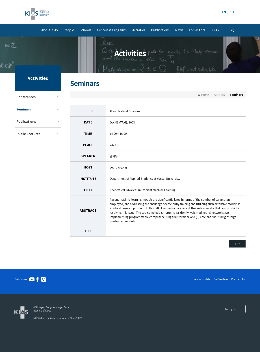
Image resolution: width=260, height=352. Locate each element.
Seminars (23, 109)
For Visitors (197, 29)
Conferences (26, 96)
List (237, 244)
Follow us (20, 279)
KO (231, 11)
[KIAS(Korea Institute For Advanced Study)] (37, 12)
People (69, 29)
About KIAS (49, 29)
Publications (160, 29)
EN (224, 11)
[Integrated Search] (232, 30)
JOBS (215, 29)
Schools (85, 29)
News (179, 29)
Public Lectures (28, 133)
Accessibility (202, 279)
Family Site (231, 309)
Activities (138, 29)
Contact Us (238, 279)
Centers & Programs (112, 29)
